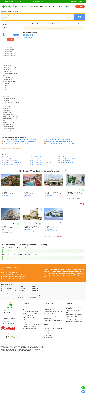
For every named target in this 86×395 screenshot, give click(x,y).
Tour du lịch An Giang (28, 34)
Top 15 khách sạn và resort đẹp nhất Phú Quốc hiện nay (57, 139)
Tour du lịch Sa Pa (5, 290)
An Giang (9, 11)
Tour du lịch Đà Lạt (19, 297)
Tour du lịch (34, 6)
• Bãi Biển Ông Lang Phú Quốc (9, 67)
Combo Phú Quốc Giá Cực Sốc (41, 1)
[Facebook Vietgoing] (3, 323)
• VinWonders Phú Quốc (8, 126)
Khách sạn (24, 6)
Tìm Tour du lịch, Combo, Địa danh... (10, 15)
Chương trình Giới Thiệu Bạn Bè (29, 326)
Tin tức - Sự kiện (47, 335)
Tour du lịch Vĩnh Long (35, 295)
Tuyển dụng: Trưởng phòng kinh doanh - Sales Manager (74, 308)
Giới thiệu (25, 307)
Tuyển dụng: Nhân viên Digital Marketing (74, 314)
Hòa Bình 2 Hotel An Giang (51, 188)
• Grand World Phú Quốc (8, 79)
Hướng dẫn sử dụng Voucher (29, 322)
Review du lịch (47, 330)
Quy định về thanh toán (49, 309)
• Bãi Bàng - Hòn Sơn (7, 65)
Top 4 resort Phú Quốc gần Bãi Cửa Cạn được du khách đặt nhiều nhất (60, 143)
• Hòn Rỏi (5, 87)
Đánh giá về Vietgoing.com (28, 317)
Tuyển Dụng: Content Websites (72, 316)
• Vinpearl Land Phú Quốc (8, 122)
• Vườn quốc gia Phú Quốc (8, 128)
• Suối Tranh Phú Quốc (8, 114)
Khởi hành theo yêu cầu (9, 55)
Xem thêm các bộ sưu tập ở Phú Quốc (12, 146)
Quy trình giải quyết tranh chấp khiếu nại (53, 320)
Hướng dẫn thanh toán (28, 319)
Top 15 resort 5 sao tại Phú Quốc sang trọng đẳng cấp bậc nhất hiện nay (20, 139)
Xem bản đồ (5, 195)
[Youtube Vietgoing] (11, 323)
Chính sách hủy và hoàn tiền (50, 313)
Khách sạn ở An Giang (28, 37)
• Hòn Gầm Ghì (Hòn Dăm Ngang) (10, 81)
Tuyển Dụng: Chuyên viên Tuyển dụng (74, 321)
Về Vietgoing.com (48, 337)
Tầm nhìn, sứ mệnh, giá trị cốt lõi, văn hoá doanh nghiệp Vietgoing (32, 314)
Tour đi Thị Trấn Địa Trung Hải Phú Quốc (11, 162)
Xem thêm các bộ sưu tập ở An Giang (12, 148)
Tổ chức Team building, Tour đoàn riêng (53, 328)
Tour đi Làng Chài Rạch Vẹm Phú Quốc (67, 158)
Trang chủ (3, 11)
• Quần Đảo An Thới (7, 108)
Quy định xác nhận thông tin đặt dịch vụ (53, 311)
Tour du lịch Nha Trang (20, 295)
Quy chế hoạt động (48, 318)
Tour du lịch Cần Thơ (34, 288)
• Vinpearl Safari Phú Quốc (8, 124)
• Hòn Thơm (5, 92)
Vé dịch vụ (51, 6)
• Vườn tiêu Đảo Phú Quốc (8, 130)
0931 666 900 (20, 1)
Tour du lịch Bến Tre (34, 293)
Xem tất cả (63, 171)
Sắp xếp (80, 23)
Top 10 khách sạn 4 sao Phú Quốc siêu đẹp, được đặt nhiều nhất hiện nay (20, 141)
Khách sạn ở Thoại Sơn (28, 35)
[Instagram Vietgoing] (5, 323)
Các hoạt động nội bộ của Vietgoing (30, 311)
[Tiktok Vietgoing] (13, 323)
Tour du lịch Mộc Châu (20, 288)
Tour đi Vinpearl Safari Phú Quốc (10, 164)
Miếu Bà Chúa (9, 197)
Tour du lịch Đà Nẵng (20, 290)
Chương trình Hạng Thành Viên (29, 328)
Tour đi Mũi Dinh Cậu (35, 160)
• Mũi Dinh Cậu (6, 100)
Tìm (79, 17)
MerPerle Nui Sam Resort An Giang (53, 222)
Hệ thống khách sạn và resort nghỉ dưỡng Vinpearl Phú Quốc (58, 141)
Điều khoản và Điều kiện (49, 307)
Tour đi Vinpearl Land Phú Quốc (65, 162)
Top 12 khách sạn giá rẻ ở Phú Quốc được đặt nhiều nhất (16, 143)
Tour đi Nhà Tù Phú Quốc (64, 160)
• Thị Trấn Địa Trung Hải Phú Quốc (10, 116)
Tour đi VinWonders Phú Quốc (37, 164)
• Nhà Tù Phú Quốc (7, 106)
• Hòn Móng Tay (6, 85)
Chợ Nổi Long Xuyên (53, 197)
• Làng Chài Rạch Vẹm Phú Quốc (10, 96)
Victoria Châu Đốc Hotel (29, 188)
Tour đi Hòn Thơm (34, 158)
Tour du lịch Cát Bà (5, 295)
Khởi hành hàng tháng (9, 49)
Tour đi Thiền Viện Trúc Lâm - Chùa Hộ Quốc (40, 162)
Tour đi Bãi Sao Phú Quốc (36, 156)
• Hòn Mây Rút (6, 83)
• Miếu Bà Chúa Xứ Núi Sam (9, 98)
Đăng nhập (73, 1)
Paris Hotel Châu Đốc (7, 222)
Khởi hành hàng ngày (9, 47)
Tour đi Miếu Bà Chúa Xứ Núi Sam (10, 160)
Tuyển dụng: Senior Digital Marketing (74, 319)
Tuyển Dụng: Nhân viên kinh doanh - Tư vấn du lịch (75, 311)
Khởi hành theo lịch (8, 53)
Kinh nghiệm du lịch (48, 333)
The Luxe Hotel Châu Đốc (72, 188)
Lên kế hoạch (80, 6)
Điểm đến (60, 6)
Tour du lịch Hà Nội (5, 286)
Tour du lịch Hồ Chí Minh (6, 288)
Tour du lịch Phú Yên (48, 286)
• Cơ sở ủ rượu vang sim (8, 77)
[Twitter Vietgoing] (8, 323)
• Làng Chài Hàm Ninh (7, 94)
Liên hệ (24, 309)
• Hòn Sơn (5, 89)
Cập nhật (11, 39)
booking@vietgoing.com (9, 318)
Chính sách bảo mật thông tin (50, 316)
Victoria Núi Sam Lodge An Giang (9, 188)
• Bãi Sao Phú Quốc (7, 69)
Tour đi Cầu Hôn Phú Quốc (64, 156)
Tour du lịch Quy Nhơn (35, 297)
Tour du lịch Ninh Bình (20, 286)
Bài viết (68, 6)
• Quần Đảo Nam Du (7, 110)
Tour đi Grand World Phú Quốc (9, 158)
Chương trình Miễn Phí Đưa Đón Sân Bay (31, 324)
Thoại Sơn (15, 11)
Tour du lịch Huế (33, 286)
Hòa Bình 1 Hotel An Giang (30, 222)
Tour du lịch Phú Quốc (34, 290)
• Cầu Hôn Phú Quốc (7, 71)
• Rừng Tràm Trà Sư (7, 112)
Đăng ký (80, 1)
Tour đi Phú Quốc (6, 156)
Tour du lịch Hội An (19, 293)
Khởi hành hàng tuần (8, 51)
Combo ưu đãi (43, 6)
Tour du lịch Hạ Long (5, 293)
